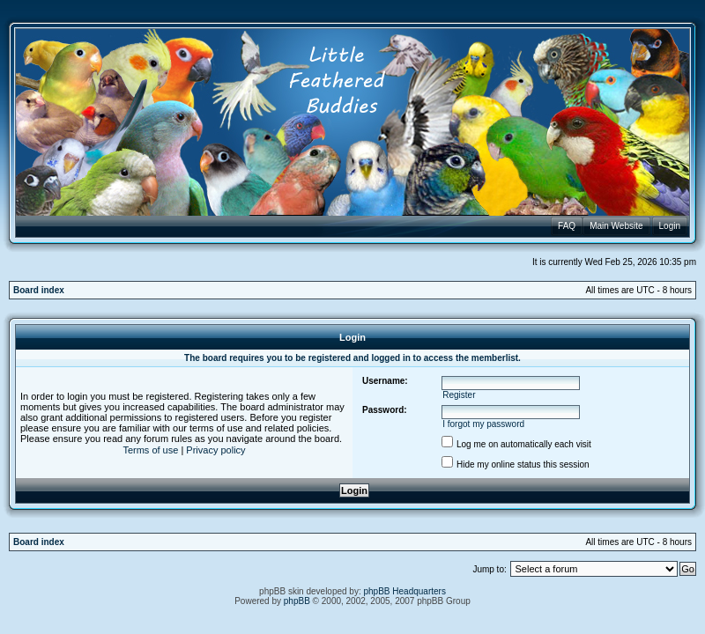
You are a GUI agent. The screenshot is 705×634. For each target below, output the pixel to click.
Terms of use (150, 450)
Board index (38, 290)
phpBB (297, 601)
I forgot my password (483, 424)
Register (458, 395)
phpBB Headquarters (405, 591)
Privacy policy (215, 450)
